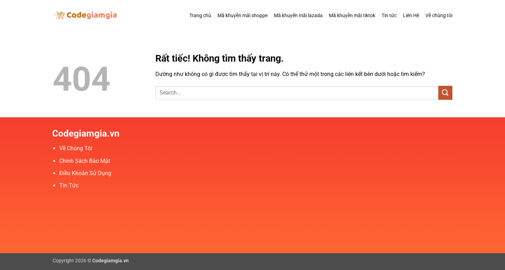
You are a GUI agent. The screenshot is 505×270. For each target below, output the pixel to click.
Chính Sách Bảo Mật (84, 161)
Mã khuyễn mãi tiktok (352, 16)
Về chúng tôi (438, 16)
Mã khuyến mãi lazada (298, 16)
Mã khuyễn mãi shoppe (242, 16)
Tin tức (389, 16)
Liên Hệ (411, 16)
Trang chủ (200, 16)
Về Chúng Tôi (75, 148)
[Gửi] (445, 92)
